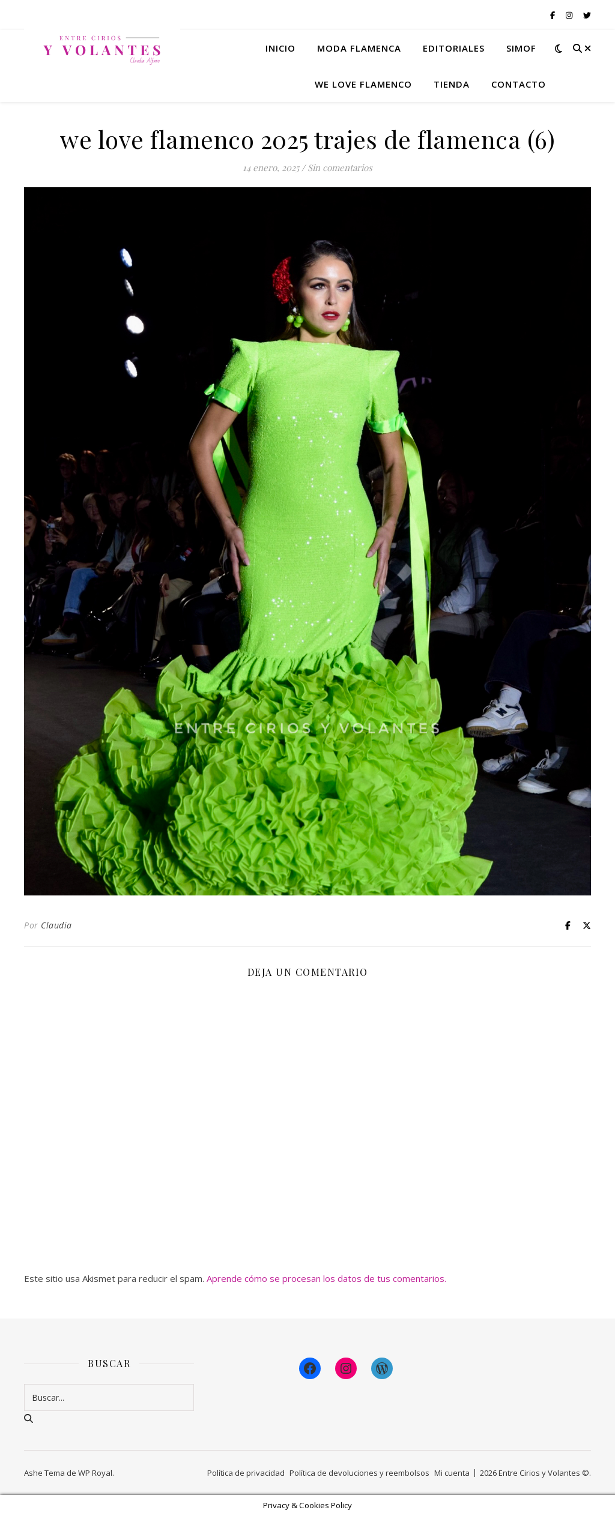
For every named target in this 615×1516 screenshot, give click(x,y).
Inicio (280, 48)
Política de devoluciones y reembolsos (359, 1472)
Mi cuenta (452, 1472)
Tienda (452, 84)
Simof (521, 48)
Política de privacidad (246, 1472)
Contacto (518, 84)
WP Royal (95, 1472)
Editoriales (454, 48)
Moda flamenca (359, 48)
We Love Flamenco (363, 84)
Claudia (56, 925)
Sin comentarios (340, 167)
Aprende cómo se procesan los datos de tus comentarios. (326, 1278)
